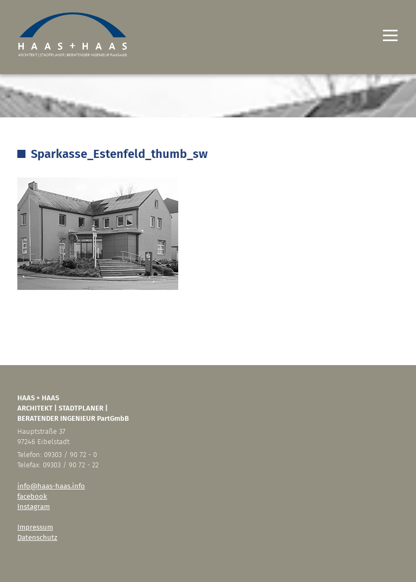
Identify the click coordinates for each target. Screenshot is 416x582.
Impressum (35, 527)
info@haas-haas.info (51, 486)
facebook (32, 496)
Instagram (33, 506)
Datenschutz (37, 537)
